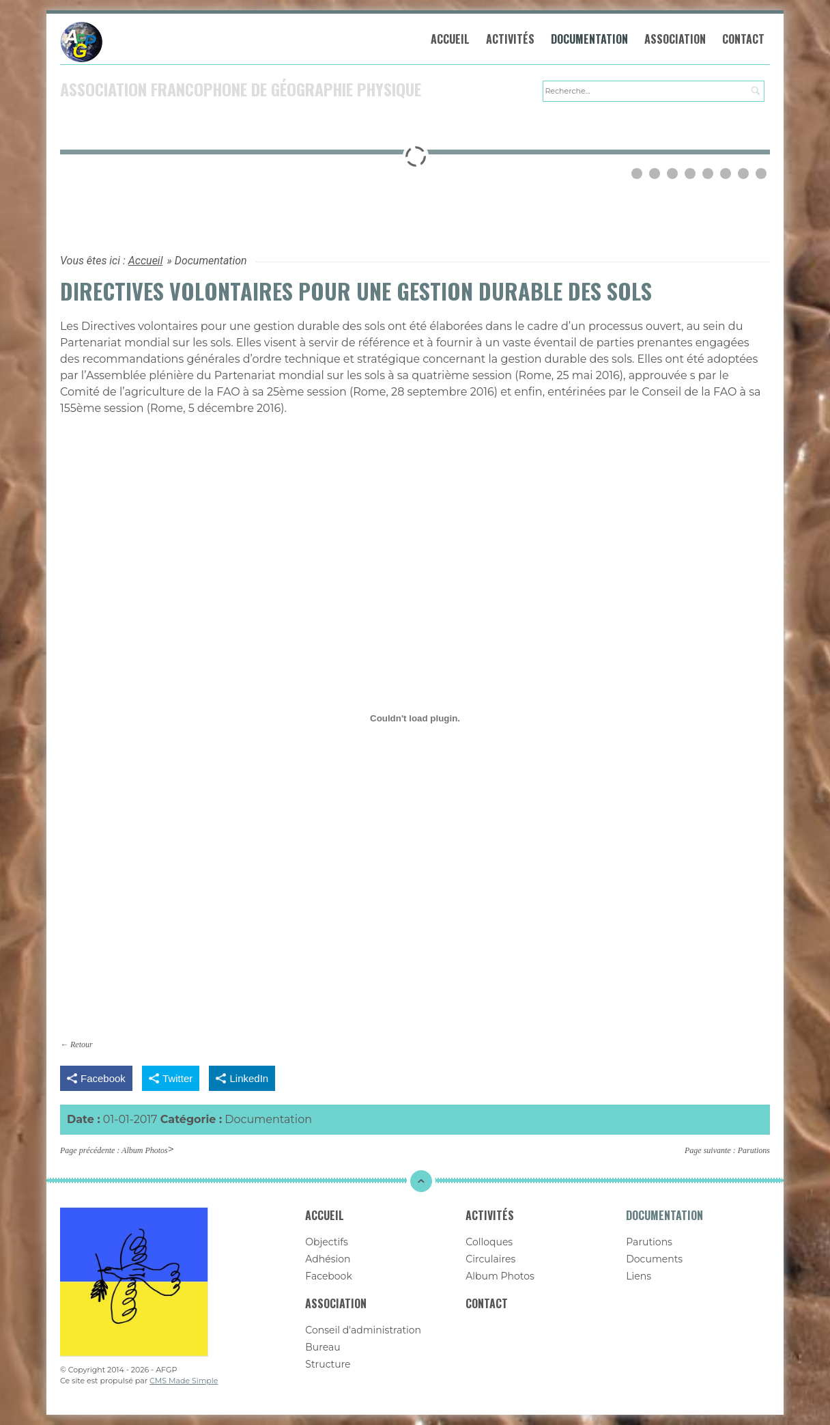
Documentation (590, 39)
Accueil (450, 39)
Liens (638, 1277)
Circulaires (490, 1260)
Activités (511, 39)
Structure (327, 1365)
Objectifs (326, 1242)
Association (675, 39)
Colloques (489, 1242)
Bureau (322, 1348)
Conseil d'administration (363, 1331)
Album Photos (144, 1151)
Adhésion (327, 1260)
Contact (744, 39)
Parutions (754, 1151)
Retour (81, 1045)
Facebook (328, 1277)
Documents (654, 1260)
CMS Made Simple (183, 1381)
